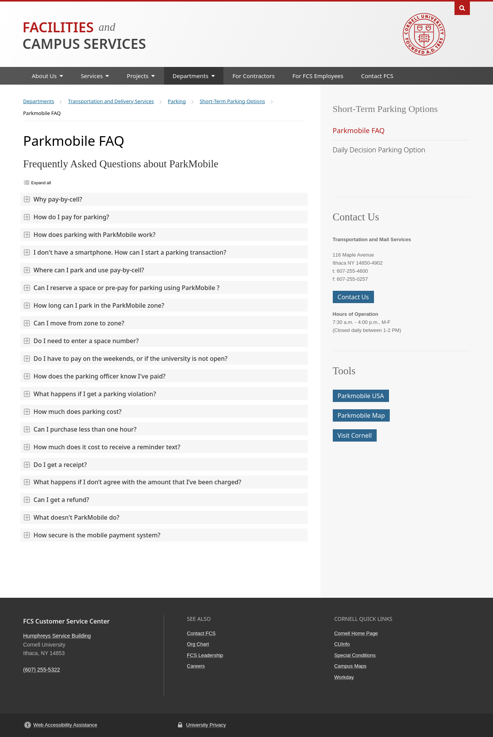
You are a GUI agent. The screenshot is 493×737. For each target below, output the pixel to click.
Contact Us (353, 297)
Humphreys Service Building (57, 636)
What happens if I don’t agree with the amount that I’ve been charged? (132, 482)
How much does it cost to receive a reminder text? (101, 447)
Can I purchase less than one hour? (80, 429)
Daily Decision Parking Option (379, 149)
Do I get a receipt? (55, 464)
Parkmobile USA (360, 396)
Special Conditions (355, 655)
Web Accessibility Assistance (65, 725)
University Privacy (206, 725)
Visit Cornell (354, 435)
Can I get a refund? (56, 499)
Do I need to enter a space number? (81, 341)
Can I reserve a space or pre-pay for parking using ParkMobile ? (121, 287)
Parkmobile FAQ (359, 130)
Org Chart (198, 644)
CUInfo (342, 644)
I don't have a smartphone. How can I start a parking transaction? (124, 252)
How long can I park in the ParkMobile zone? (93, 305)
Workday (344, 677)
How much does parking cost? (72, 411)
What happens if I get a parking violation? (89, 394)
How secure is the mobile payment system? (92, 535)
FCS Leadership (205, 655)
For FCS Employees (317, 76)
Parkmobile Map (361, 415)
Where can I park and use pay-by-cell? (83, 270)
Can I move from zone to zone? (73, 323)
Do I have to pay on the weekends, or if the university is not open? (125, 358)
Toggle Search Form (462, 7)
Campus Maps (350, 666)
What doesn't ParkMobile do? (71, 517)
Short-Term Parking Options (385, 109)
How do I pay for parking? (66, 217)
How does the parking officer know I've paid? (94, 376)
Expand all (41, 182)
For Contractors (254, 76)
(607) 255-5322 (41, 670)
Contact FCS (377, 76)
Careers (196, 666)
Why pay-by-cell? (52, 199)
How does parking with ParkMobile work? (89, 234)
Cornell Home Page (356, 633)
